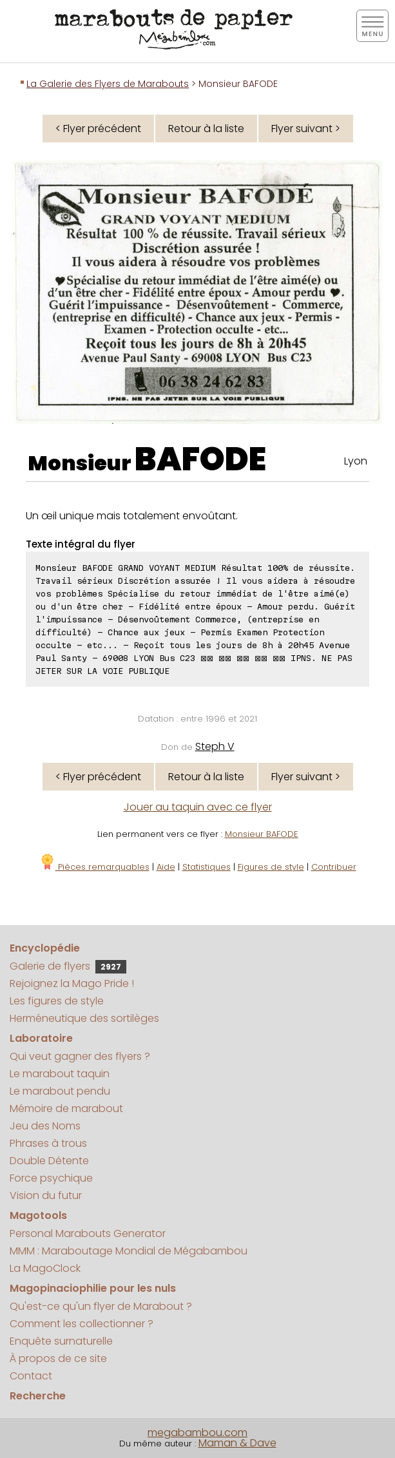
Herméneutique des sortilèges (84, 1018)
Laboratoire (41, 1038)
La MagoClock (45, 1268)
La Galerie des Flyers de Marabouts (107, 83)
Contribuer (333, 867)
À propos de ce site (58, 1358)
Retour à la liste (206, 128)
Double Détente (49, 1160)
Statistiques (206, 867)
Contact (31, 1375)
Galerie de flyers (68, 966)
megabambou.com (197, 1432)
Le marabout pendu (60, 1091)
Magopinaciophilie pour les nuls (93, 1288)
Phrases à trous (48, 1143)
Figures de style (271, 867)
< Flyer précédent (98, 128)
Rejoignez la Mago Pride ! (72, 983)
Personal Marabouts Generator (88, 1233)
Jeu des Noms (45, 1125)
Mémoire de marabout (66, 1108)
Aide (166, 867)
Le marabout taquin (60, 1073)
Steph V (215, 746)
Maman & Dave (237, 1442)
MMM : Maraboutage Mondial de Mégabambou (128, 1250)
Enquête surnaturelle (61, 1341)
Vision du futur (46, 1195)
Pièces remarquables (94, 867)
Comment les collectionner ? (81, 1323)
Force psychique (51, 1178)
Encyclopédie (45, 948)
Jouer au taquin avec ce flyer (198, 807)
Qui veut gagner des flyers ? (80, 1056)
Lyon (355, 461)
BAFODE (200, 459)
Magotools (38, 1215)
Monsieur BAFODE (261, 834)
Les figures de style (57, 1000)
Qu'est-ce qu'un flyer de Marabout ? (101, 1306)
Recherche (38, 1395)
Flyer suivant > (305, 128)
